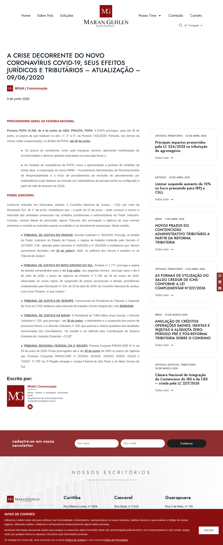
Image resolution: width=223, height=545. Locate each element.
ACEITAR (208, 530)
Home (25, 15)
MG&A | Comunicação (31, 88)
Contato (196, 15)
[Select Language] (195, 25)
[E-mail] (30, 406)
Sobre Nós (45, 15)
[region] (111, 527)
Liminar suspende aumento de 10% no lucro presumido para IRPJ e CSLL (183, 188)
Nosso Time (150, 15)
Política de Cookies (75, 540)
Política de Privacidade (115, 540)
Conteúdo (175, 15)
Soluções (66, 15)
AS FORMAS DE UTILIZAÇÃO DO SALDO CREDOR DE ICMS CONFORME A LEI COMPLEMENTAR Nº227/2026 (182, 282)
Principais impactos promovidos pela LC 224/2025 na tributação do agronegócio (181, 146)
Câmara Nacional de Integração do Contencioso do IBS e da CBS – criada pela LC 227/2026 (181, 379)
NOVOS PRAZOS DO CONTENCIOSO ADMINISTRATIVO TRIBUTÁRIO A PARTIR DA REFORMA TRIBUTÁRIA (182, 234)
